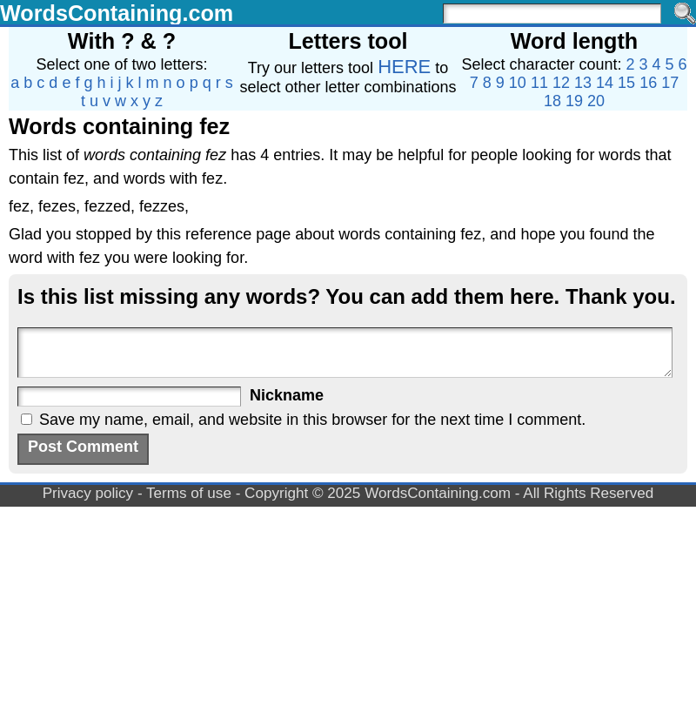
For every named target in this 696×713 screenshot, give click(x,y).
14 (604, 82)
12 (561, 82)
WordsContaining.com (116, 13)
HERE (404, 66)
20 (596, 101)
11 (539, 82)
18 (552, 101)
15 (626, 82)
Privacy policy (88, 493)
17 (670, 82)
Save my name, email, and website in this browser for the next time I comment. (312, 419)
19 (574, 101)
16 (648, 82)
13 (583, 82)
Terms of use (188, 493)
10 (517, 82)
